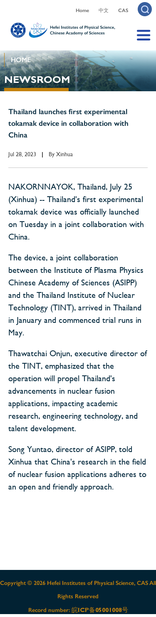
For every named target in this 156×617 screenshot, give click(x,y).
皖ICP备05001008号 (100, 610)
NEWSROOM (37, 79)
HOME (21, 60)
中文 (104, 10)
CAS (123, 10)
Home (82, 10)
